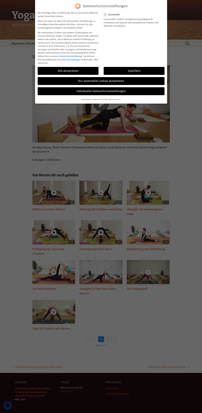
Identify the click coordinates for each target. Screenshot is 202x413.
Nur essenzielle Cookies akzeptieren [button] (101, 81)
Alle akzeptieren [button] (68, 71)
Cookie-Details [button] (86, 99)
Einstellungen (74, 59)
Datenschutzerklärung (70, 56)
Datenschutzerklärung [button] (102, 99)
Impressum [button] (116, 99)
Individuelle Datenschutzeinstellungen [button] (101, 91)
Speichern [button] (134, 71)
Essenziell (113, 14)
